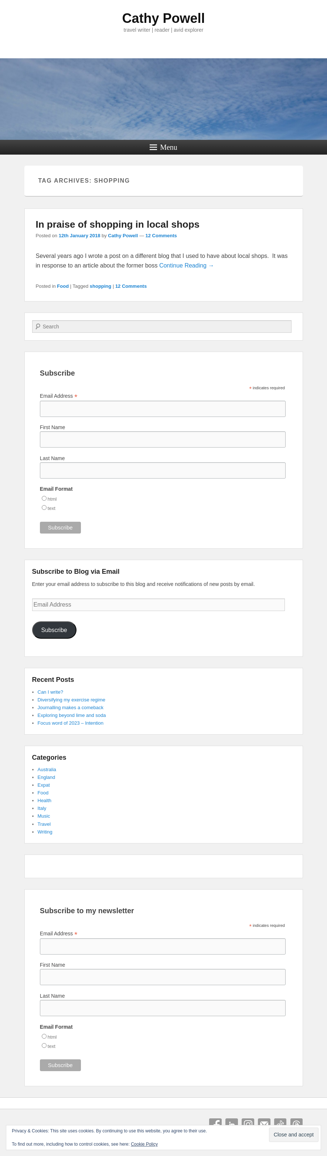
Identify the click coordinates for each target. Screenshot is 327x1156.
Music (44, 816)
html (52, 499)
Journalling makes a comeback (70, 707)
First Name (52, 427)
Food (63, 286)
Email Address (59, 396)
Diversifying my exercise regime (72, 700)
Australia (47, 769)
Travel (44, 824)
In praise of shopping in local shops (118, 224)
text (51, 508)
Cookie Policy (144, 1144)
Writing (45, 832)
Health (45, 800)
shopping (101, 286)
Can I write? (50, 692)
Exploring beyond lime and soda (72, 715)
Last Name (52, 458)
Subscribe (54, 630)
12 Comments (161, 235)
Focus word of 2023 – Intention (71, 723)
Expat (44, 785)
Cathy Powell (163, 18)
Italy (42, 808)
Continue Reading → (186, 265)
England (46, 777)
